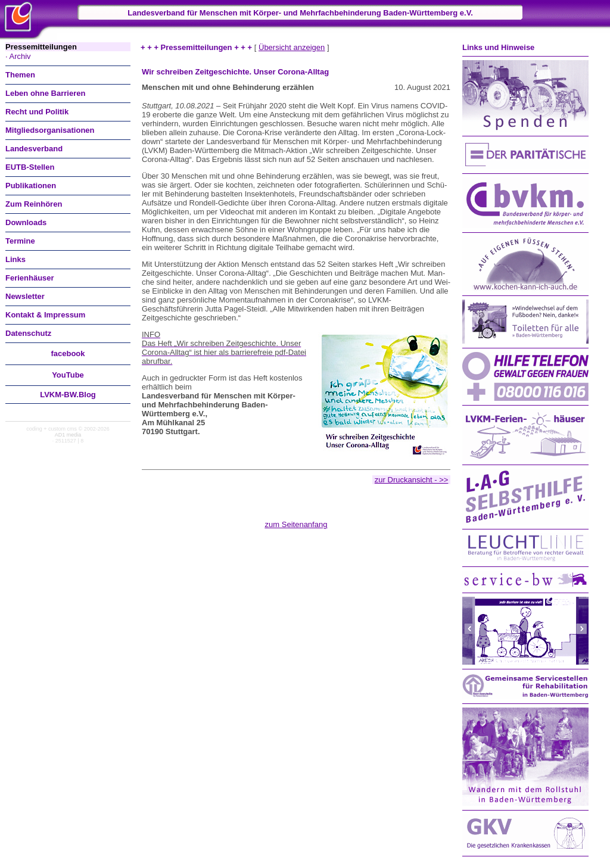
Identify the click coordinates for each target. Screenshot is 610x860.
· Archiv (18, 56)
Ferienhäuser (29, 277)
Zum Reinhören (33, 204)
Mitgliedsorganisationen (50, 130)
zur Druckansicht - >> (412, 479)
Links (15, 259)
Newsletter (25, 296)
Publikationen (30, 185)
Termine (20, 240)
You (68, 374)
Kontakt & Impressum (45, 314)
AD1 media (68, 435)
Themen (20, 74)
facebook (68, 353)
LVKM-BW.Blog (68, 394)
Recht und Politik (37, 111)
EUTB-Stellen (29, 167)
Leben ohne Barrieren (45, 93)
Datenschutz (28, 333)
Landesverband (34, 148)
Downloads (25, 222)
